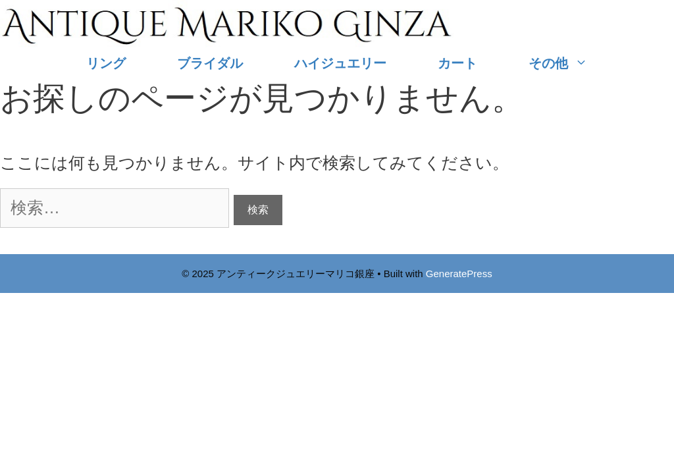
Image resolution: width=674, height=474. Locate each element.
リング (106, 63)
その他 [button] (571, 63)
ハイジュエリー (340, 63)
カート (457, 63)
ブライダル (210, 63)
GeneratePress (459, 273)
